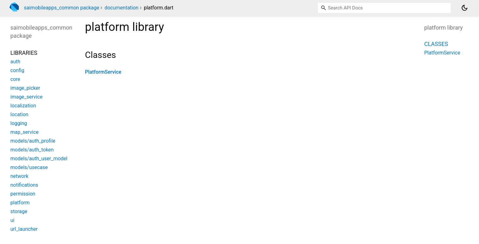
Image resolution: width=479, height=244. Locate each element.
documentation (121, 8)
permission (22, 194)
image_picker (25, 88)
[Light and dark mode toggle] (464, 8)
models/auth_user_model (38, 159)
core (15, 79)
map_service (24, 132)
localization (23, 106)
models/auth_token (32, 150)
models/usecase (29, 167)
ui (12, 220)
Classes (436, 44)
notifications (24, 185)
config (17, 70)
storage (18, 211)
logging (18, 123)
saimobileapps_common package (61, 8)
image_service (26, 97)
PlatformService (103, 72)
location (19, 114)
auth (15, 62)
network (19, 176)
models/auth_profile (32, 141)
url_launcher (24, 229)
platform (20, 203)
